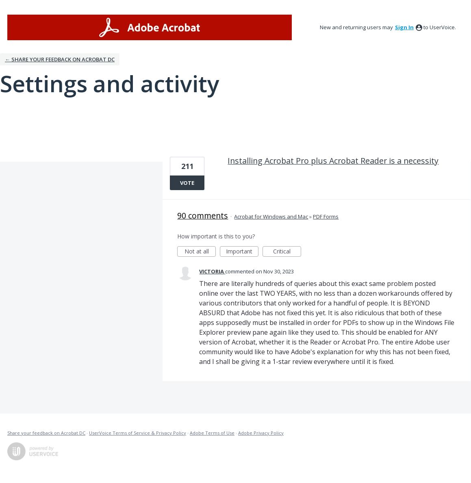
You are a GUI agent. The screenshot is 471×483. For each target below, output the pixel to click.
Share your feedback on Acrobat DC (46, 433)
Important (242, 252)
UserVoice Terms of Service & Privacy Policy (137, 433)
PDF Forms (326, 216)
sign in (404, 27)
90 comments (202, 215)
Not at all (200, 252)
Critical (287, 252)
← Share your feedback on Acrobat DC (60, 59)
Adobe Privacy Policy (261, 433)
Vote (187, 182)
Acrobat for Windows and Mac (271, 216)
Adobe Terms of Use (212, 433)
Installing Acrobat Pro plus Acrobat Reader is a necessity (333, 160)
